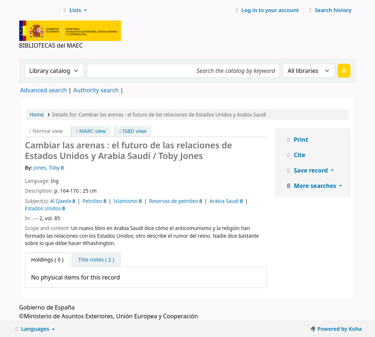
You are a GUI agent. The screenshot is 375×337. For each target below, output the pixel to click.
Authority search (96, 90)
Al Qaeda (60, 200)
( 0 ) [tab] (47, 259)
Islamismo (126, 200)
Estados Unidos (43, 208)
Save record (307, 170)
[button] (74, 10)
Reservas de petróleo (173, 200)
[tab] (96, 259)
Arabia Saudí (224, 200)
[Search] (344, 71)
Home (37, 114)
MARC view (91, 130)
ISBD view (132, 130)
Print (296, 140)
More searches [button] (311, 186)
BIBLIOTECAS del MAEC (39, 10)
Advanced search (43, 90)
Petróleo (92, 200)
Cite (295, 155)
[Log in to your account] (266, 10)
